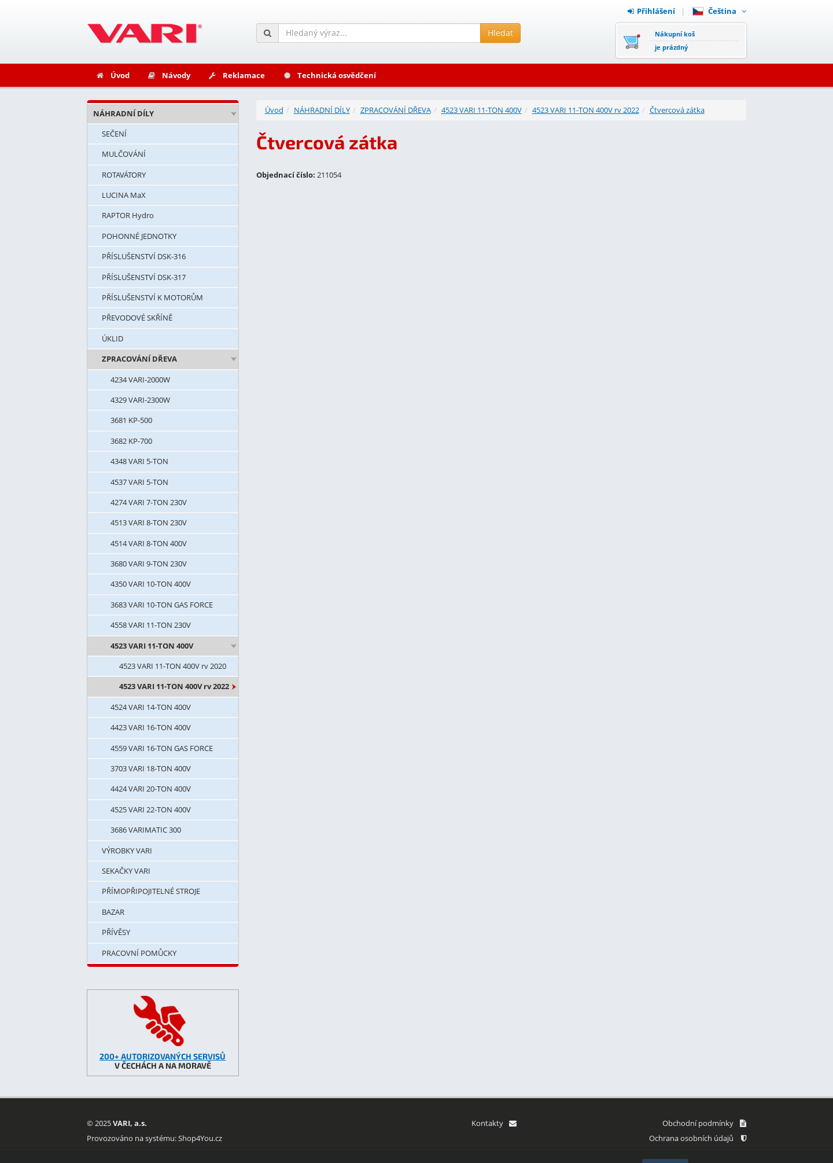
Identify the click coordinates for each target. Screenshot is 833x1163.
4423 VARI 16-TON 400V (150, 727)
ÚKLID (112, 338)
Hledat (500, 32)
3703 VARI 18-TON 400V (150, 768)
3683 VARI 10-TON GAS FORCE (161, 604)
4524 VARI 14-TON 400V (150, 707)
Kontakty (493, 1123)
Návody (168, 75)
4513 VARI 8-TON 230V (148, 522)
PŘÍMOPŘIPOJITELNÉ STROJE (151, 891)
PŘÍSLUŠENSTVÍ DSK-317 (144, 277)
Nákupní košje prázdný (675, 40)
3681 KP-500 (131, 420)
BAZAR (113, 912)
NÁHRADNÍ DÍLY (123, 113)
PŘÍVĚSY (116, 932)
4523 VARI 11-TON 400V (151, 646)
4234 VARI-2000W (140, 379)
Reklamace (236, 75)
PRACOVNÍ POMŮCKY (139, 953)
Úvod (112, 75)
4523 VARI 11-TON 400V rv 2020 (172, 666)
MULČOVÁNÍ (124, 154)
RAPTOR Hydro (128, 215)
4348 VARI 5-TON (139, 461)
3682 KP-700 (131, 441)
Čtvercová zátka (677, 110)
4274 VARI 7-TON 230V (148, 502)
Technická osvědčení (329, 75)
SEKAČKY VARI (126, 871)
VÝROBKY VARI (127, 850)
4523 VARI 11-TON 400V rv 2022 (174, 686)
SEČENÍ (114, 133)
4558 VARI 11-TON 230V (150, 625)
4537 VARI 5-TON (139, 482)
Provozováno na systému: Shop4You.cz (154, 1138)
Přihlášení (651, 11)
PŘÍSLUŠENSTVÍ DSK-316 (144, 256)
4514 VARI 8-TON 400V (148, 543)
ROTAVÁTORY (124, 175)
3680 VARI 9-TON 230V (148, 563)
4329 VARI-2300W (140, 400)
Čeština (719, 11)
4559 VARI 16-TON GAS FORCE (161, 748)
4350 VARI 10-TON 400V (150, 584)
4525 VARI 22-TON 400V (150, 809)
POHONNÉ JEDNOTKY (139, 236)
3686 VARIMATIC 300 (145, 830)
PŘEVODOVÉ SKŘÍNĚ (137, 317)
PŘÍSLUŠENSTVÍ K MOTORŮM (152, 297)
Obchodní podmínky (704, 1123)
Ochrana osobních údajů (697, 1138)
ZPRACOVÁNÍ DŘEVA (139, 359)
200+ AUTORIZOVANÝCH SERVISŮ (162, 1056)
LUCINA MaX (124, 195)
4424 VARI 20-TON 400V (150, 788)
